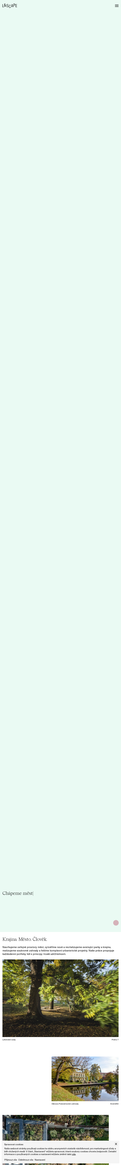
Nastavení (40, 1160)
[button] (116, 1144)
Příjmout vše (10, 1160)
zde (74, 1154)
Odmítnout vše (25, 1160)
